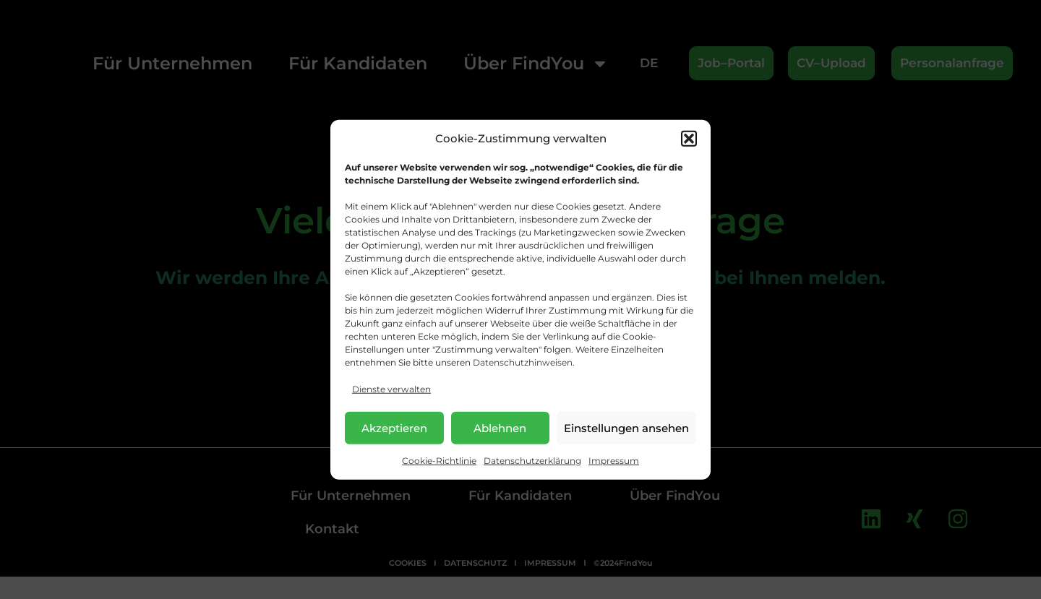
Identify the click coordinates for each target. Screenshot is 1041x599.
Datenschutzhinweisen (523, 362)
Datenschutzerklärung (532, 460)
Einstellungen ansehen (626, 427)
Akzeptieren (394, 427)
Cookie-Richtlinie (439, 460)
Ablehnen (500, 427)
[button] (689, 139)
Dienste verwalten (391, 389)
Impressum (613, 460)
